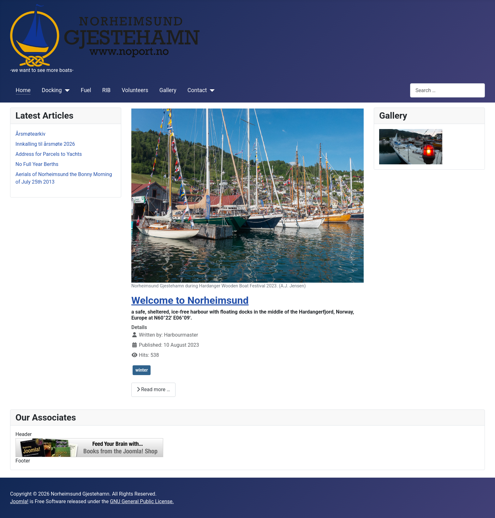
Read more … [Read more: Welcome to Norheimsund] (153, 389)
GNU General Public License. (142, 501)
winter (141, 370)
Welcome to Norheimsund (189, 300)
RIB (106, 90)
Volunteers (135, 90)
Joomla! (19, 501)
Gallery (167, 90)
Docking (52, 90)
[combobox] (447, 90)
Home (23, 90)
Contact (197, 90)
